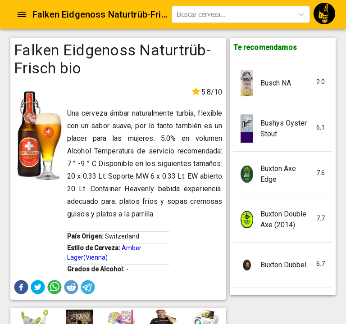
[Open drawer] (21, 14)
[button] (21, 287)
